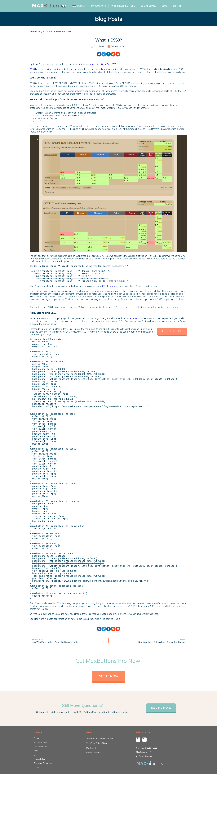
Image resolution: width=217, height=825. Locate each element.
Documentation (40, 808)
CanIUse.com (143, 126)
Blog (164, 6)
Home (33, 31)
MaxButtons (98, 6)
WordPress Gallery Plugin (96, 805)
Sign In (177, 6)
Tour (36, 813)
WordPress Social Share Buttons (99, 800)
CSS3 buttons (36, 69)
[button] (99, 54)
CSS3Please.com (110, 290)
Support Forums (40, 804)
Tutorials (49, 31)
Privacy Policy (39, 821)
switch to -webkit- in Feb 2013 (101, 64)
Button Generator (93, 815)
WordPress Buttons (123, 6)
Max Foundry (91, 810)
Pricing (36, 800)
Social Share (148, 6)
